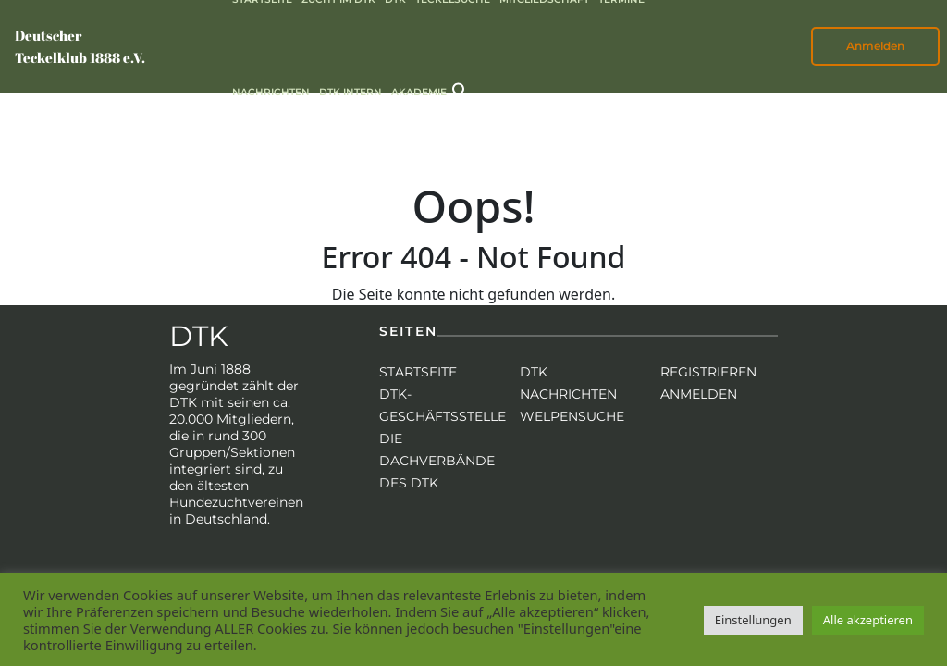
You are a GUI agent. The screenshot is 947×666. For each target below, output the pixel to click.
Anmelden (875, 46)
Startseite (418, 372)
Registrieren (708, 372)
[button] (460, 89)
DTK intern (350, 92)
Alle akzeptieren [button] (868, 619)
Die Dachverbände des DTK (437, 460)
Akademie (419, 92)
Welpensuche (572, 416)
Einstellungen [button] (753, 619)
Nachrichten (271, 92)
